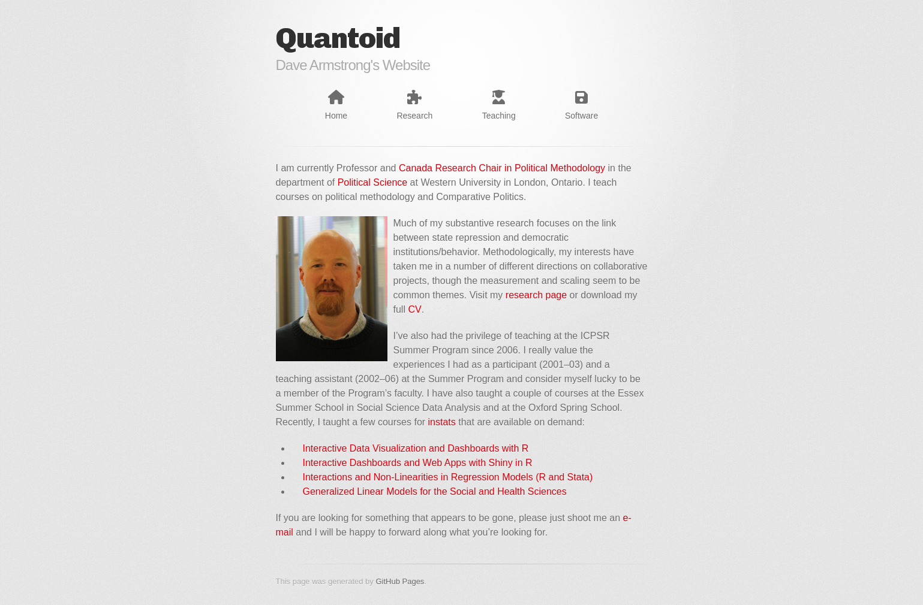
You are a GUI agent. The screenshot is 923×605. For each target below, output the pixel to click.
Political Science (373, 182)
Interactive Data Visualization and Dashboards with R (416, 448)
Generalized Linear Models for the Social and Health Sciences (435, 491)
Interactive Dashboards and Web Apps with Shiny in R (418, 463)
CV (414, 309)
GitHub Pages (399, 581)
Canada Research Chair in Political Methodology (502, 168)
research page (536, 295)
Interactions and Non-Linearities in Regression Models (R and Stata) (448, 477)
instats (442, 422)
